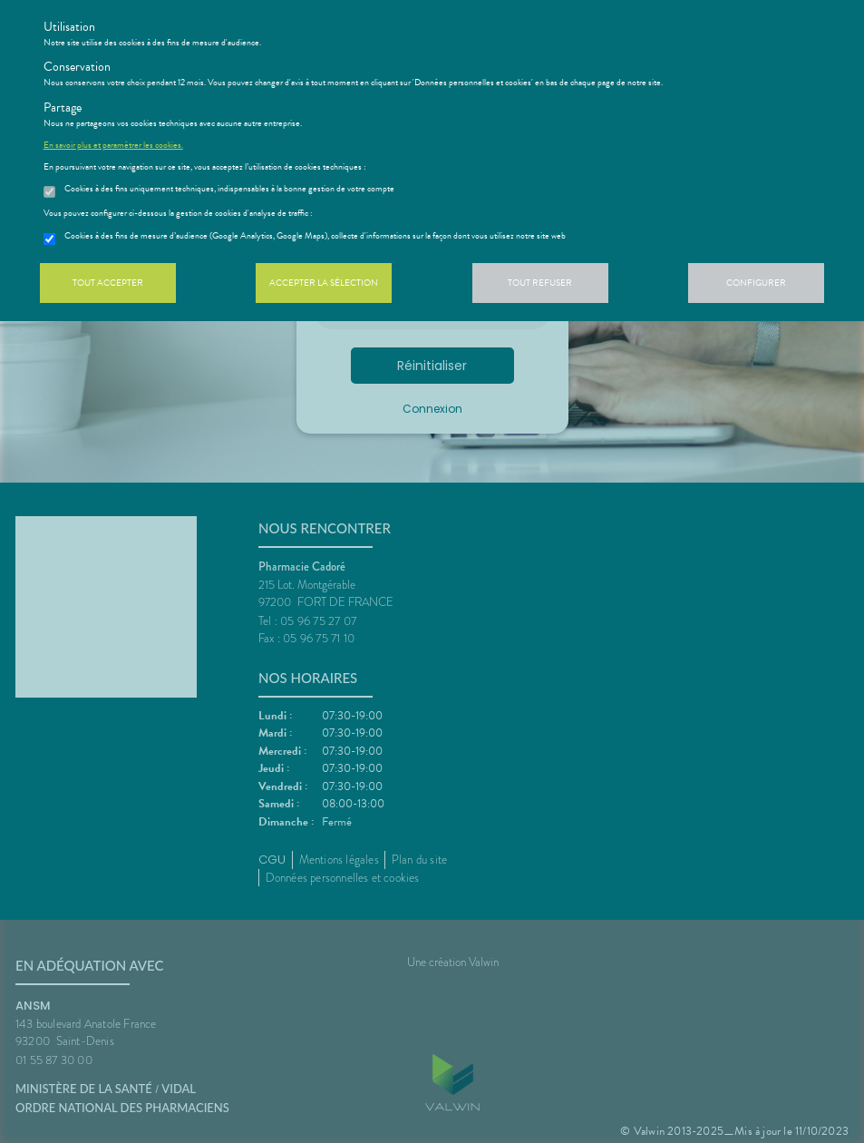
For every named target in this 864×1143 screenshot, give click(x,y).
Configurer (756, 282)
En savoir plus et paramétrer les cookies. (113, 145)
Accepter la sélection (323, 282)
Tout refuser (540, 282)
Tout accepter (108, 282)
